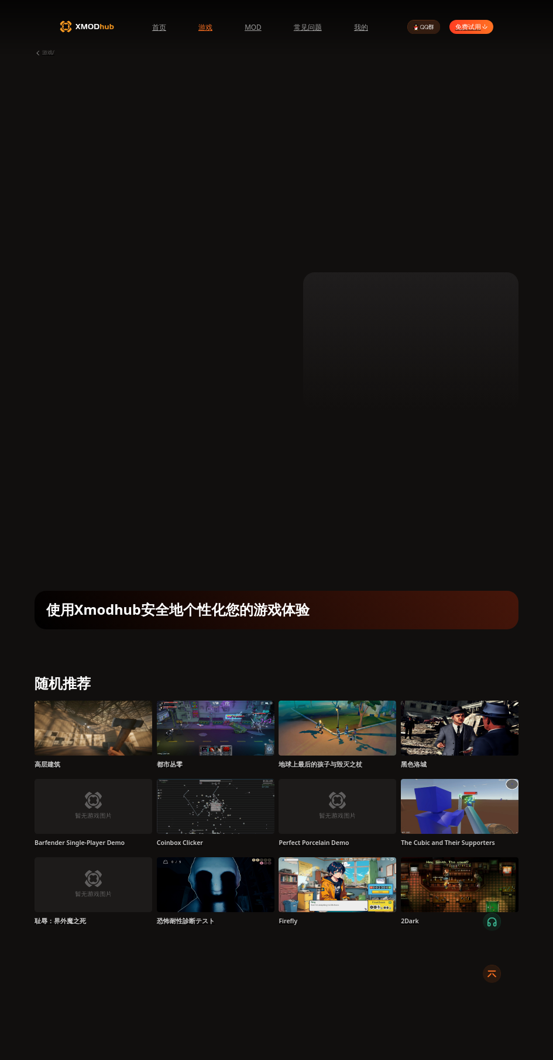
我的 (361, 27)
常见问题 (308, 27)
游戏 (205, 27)
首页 (159, 27)
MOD (253, 27)
